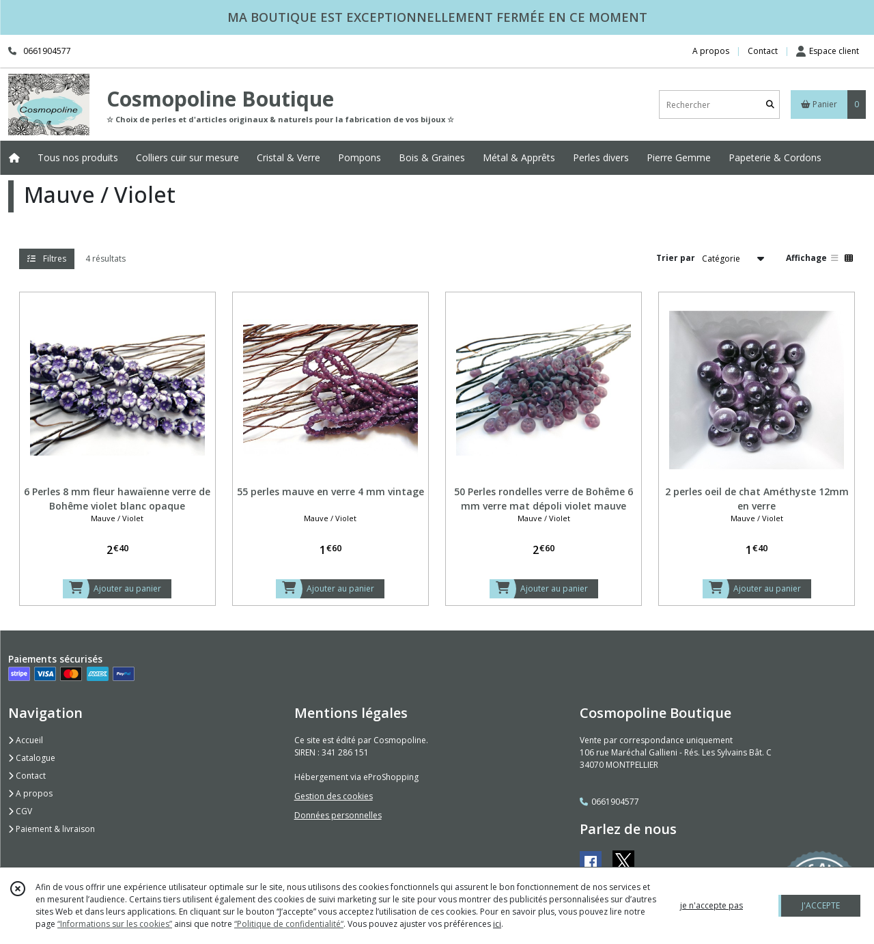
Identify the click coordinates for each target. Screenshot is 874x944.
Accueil (25, 740)
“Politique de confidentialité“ (288, 924)
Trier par (675, 258)
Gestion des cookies (333, 796)
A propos (30, 793)
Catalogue (31, 758)
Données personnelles (338, 815)
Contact (763, 51)
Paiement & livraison (51, 829)
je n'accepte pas (711, 905)
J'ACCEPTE (821, 905)
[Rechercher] (770, 105)
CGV (20, 811)
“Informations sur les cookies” (114, 924)
